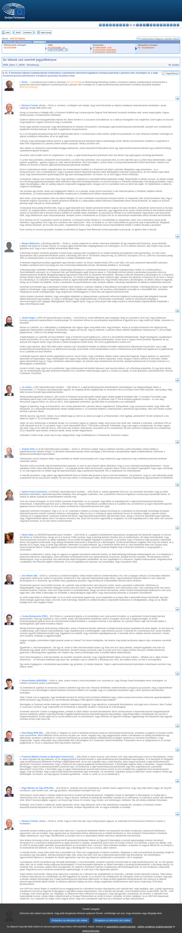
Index (8, 32)
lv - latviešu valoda (141, 25)
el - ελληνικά (120, 25)
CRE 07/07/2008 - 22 (58, 50)
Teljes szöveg (46, 32)
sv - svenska (178, 25)
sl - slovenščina (171, 25)
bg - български (100, 25)
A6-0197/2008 (10, 48)
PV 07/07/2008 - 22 (56, 48)
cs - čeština (107, 25)
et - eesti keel (117, 25)
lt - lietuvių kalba (144, 25)
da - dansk (110, 25)
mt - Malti (151, 25)
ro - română (164, 25)
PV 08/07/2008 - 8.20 (102, 48)
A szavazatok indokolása (104, 50)
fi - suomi (174, 25)
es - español (103, 25)
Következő (28, 32)
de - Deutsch (114, 25)
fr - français (127, 25)
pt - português (161, 25)
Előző (18, 32)
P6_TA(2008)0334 (146, 48)
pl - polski (157, 25)
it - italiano (137, 25)
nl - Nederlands (154, 25)
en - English (124, 25)
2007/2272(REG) (17, 39)
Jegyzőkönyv (172, 73)
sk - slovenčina (168, 25)
